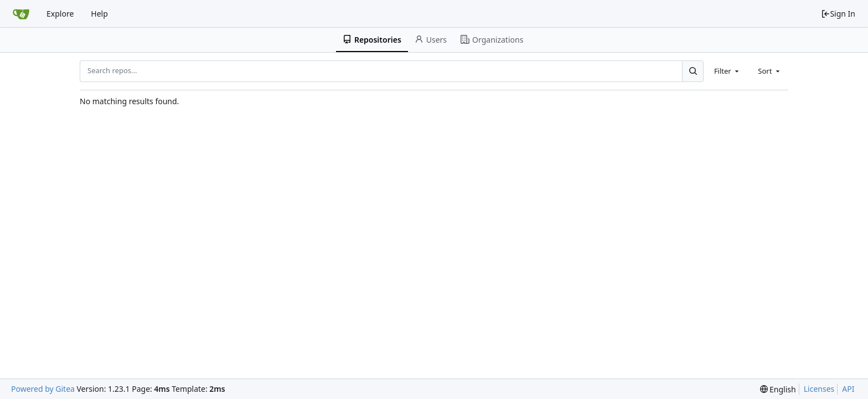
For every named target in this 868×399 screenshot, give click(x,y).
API (848, 388)
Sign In (838, 13)
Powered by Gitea (43, 388)
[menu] (778, 389)
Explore (60, 13)
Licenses (819, 388)
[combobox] (727, 70)
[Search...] (692, 70)
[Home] (21, 14)
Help (99, 13)
